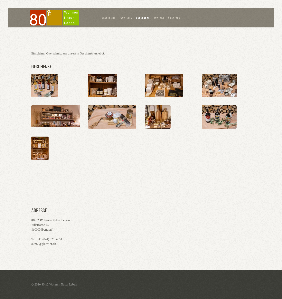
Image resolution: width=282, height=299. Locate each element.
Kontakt (159, 17)
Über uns (174, 17)
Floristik (126, 17)
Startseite (109, 17)
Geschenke (143, 17)
